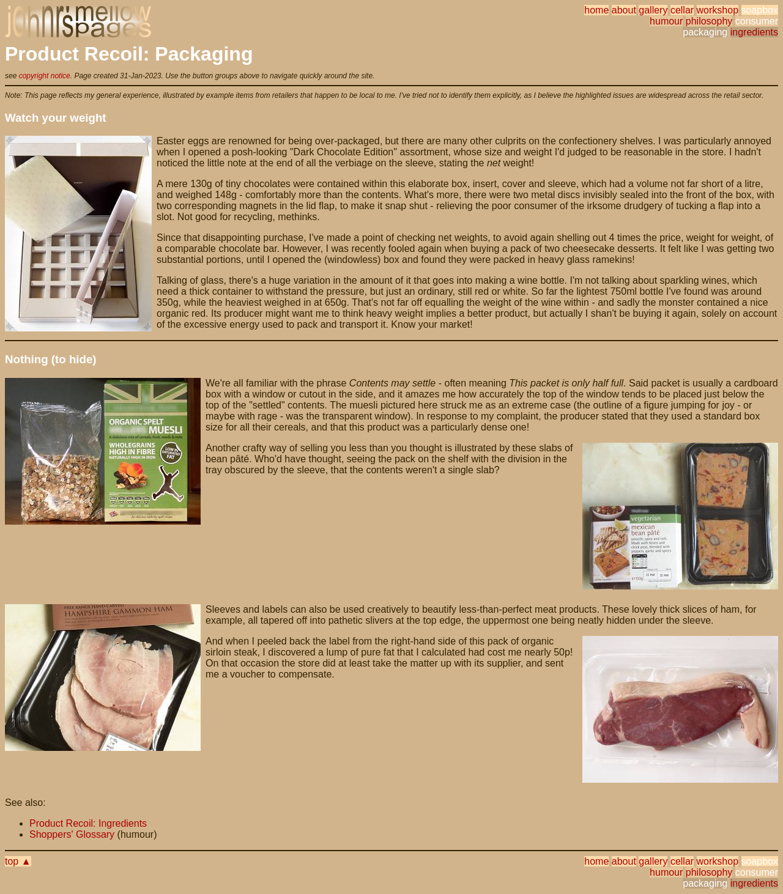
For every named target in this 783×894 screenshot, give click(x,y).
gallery (653, 10)
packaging (705, 32)
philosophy (709, 21)
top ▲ (18, 861)
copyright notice (44, 76)
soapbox (760, 10)
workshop (717, 10)
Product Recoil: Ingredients (88, 823)
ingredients (754, 32)
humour (666, 21)
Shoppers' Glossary (71, 834)
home (596, 10)
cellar (682, 10)
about (624, 10)
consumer (756, 21)
